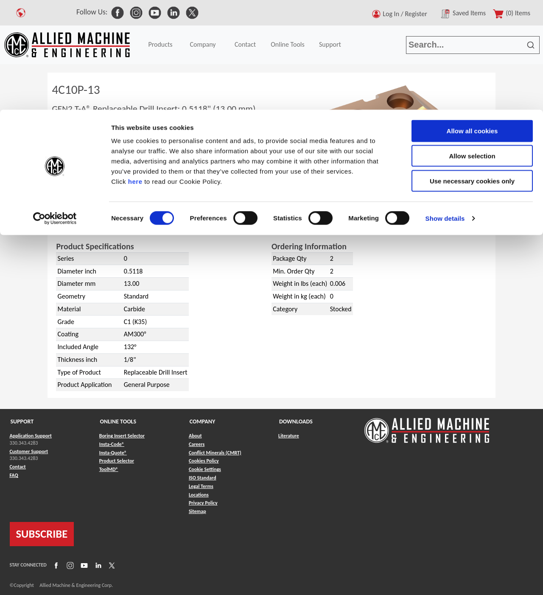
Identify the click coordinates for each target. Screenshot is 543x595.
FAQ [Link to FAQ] (14, 475)
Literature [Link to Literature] (288, 436)
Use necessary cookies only (472, 71)
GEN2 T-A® (84, 224)
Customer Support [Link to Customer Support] (29, 451)
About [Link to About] (195, 436)
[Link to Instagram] (69, 565)
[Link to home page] (426, 426)
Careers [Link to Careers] (196, 444)
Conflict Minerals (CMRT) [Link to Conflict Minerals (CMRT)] (215, 453)
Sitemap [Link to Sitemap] (197, 511)
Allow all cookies (472, 21)
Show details (445, 108)
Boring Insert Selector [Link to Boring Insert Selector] (122, 436)
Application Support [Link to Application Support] (31, 436)
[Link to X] (110, 565)
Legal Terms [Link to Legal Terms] (201, 486)
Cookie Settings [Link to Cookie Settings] (205, 469)
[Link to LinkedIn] (97, 565)
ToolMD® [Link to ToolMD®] (108, 469)
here (135, 71)
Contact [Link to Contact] (18, 467)
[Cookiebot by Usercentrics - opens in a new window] (55, 108)
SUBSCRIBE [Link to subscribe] (42, 534)
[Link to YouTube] (83, 565)
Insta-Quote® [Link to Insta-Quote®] (113, 453)
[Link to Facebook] (55, 565)
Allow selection (472, 46)
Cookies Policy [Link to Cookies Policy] (204, 461)
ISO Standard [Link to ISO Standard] (202, 478)
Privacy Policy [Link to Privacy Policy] (203, 503)
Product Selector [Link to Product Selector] (116, 461)
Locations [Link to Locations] (199, 495)
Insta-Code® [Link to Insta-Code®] (111, 444)
